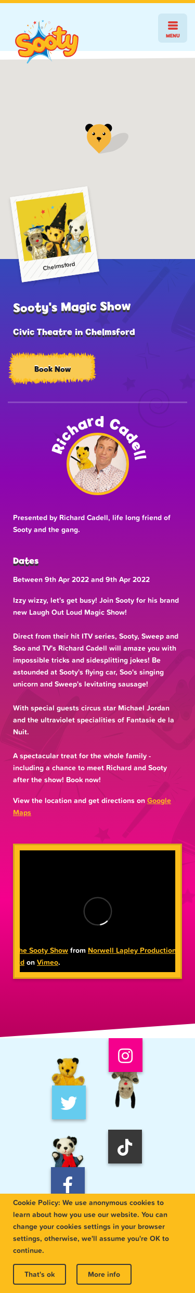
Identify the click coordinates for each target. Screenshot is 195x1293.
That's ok (39, 1274)
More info (104, 1274)
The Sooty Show (41, 950)
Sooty (47, 42)
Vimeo (47, 962)
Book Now (52, 369)
